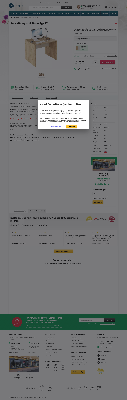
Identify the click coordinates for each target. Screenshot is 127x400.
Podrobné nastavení (55, 126)
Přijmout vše (71, 126)
